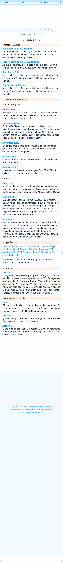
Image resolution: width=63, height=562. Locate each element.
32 (46, 278)
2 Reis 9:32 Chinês (21, 252)
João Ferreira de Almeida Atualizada (20, 62)
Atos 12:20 (7, 219)
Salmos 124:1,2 (10, 167)
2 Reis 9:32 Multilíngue (36, 246)
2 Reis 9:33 (8, 326)
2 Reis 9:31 (8, 315)
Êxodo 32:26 (8, 109)
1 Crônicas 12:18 (10, 123)
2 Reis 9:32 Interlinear (12, 246)
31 (5, 275)
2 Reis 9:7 (7, 302)
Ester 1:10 (7, 183)
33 (23, 286)
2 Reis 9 (6, 272)
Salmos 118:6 (9, 156)
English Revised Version (14, 85)
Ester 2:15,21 (9, 197)
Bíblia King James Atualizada (17, 49)
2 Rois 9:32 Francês (27, 249)
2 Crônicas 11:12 (10, 143)
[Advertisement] (31, 357)
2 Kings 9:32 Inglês (40, 252)
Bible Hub (13, 255)
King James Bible (11, 72)
